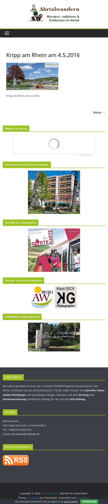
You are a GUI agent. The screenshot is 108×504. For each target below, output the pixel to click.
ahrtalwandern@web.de (25, 434)
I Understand (89, 501)
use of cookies (71, 501)
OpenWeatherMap (85, 155)
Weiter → (99, 112)
